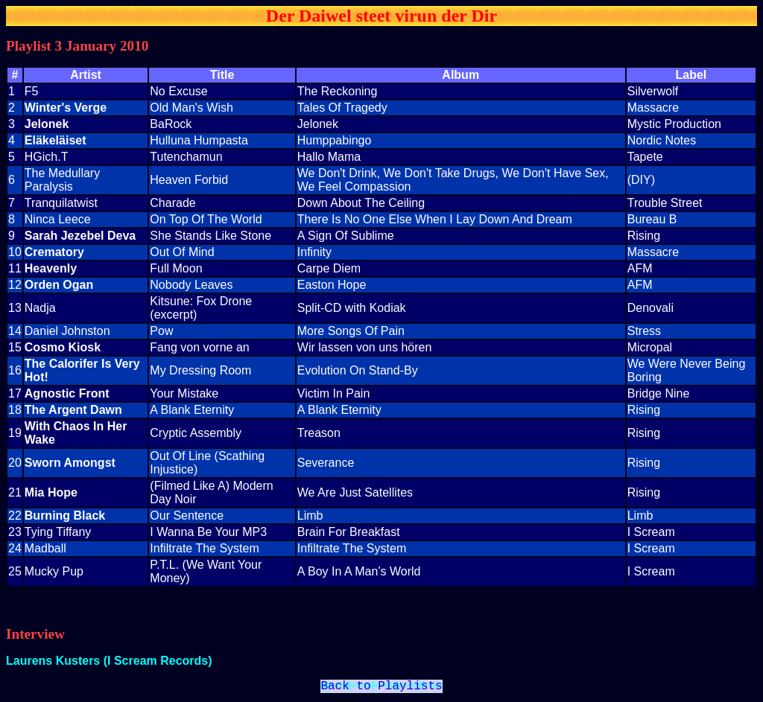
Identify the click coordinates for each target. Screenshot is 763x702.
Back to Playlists (381, 688)
